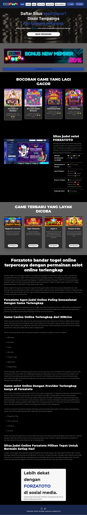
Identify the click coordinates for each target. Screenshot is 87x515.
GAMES (28, 4)
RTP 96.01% (33, 246)
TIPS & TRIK (41, 4)
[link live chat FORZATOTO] (45, 509)
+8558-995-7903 (73, 193)
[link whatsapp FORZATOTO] (42, 509)
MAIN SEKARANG (43, 34)
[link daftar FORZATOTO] (10, 4)
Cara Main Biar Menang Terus (43, 69)
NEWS (34, 4)
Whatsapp (34, 28)
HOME (22, 4)
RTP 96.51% (13, 246)
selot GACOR (49, 4)
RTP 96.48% (74, 246)
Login (70, 4)
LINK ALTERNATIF (60, 4)
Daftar (80, 4)
